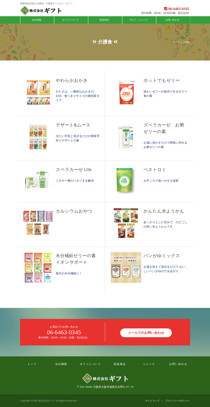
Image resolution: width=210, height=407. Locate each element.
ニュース (149, 364)
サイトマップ (152, 400)
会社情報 (37, 19)
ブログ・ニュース (139, 19)
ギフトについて (71, 19)
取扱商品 (105, 19)
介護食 (186, 42)
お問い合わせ (172, 19)
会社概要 (61, 364)
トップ (176, 42)
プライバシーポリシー (177, 400)
